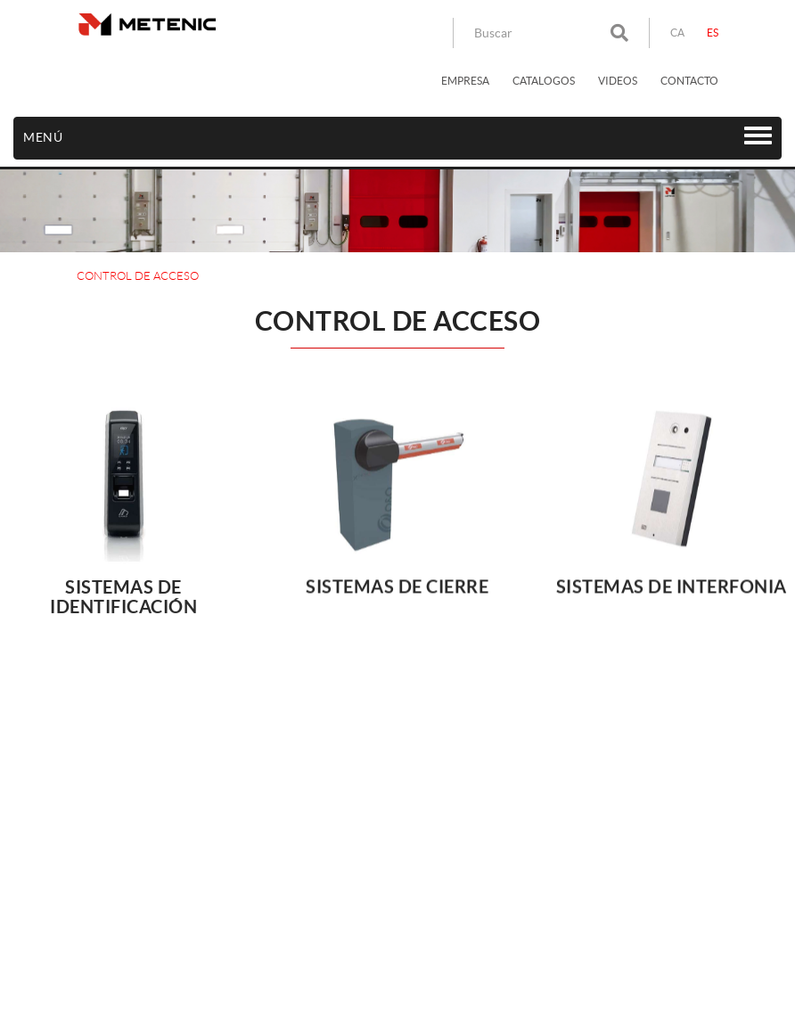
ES (713, 32)
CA (677, 32)
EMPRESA (465, 80)
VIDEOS (617, 80)
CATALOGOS (543, 80)
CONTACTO (689, 80)
